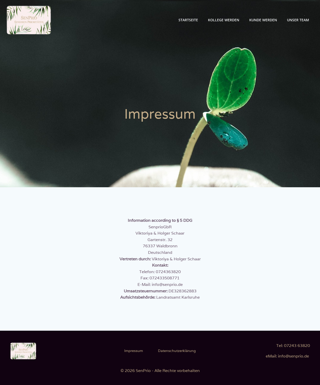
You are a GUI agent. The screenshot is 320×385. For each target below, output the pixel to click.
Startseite (188, 20)
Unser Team (298, 20)
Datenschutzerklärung (177, 350)
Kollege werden (223, 20)
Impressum (133, 350)
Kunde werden (263, 20)
